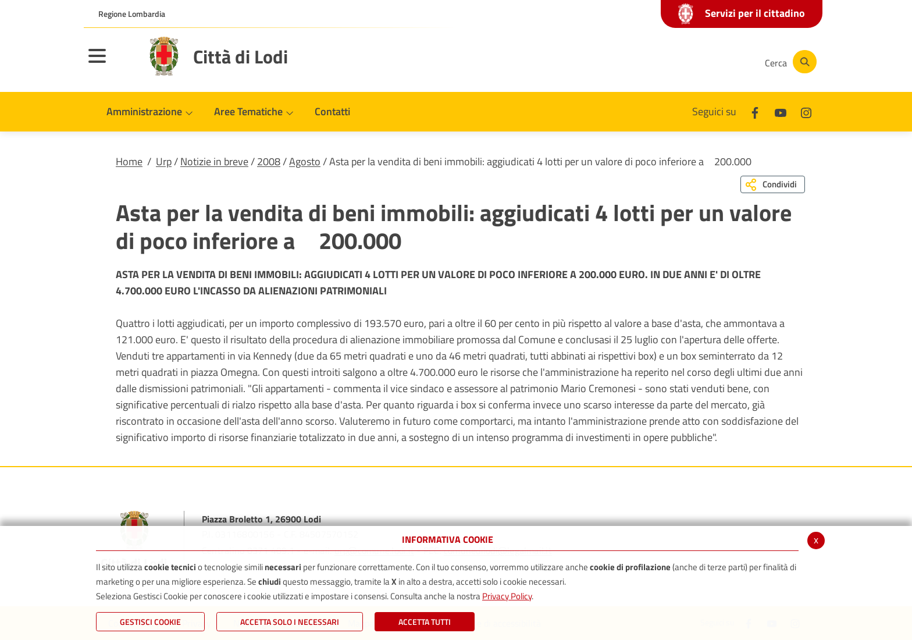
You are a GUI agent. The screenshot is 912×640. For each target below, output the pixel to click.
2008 (268, 161)
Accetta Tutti (424, 622)
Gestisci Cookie (150, 622)
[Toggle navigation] (111, 63)
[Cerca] (789, 62)
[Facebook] (638, 62)
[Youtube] (673, 62)
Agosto (304, 161)
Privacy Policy (507, 596)
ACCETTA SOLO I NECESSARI (289, 622)
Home (129, 161)
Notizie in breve (214, 161)
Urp (164, 161)
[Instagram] (708, 62)
